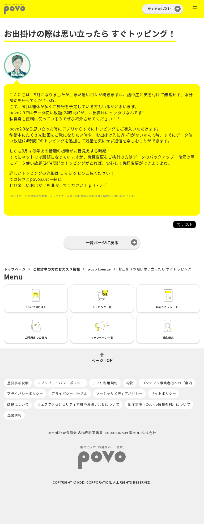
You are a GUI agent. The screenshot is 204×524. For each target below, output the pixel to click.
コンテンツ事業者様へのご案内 (167, 382)
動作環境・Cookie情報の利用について (159, 404)
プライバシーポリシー (25, 393)
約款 (129, 382)
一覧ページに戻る (102, 242)
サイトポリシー (163, 393)
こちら (66, 173)
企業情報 (14, 415)
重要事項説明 (18, 382)
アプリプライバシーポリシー (60, 382)
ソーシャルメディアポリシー (119, 393)
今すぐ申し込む (159, 8)
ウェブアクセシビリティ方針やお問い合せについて (78, 404)
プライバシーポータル (69, 393)
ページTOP (102, 359)
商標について (18, 404)
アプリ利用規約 (105, 382)
